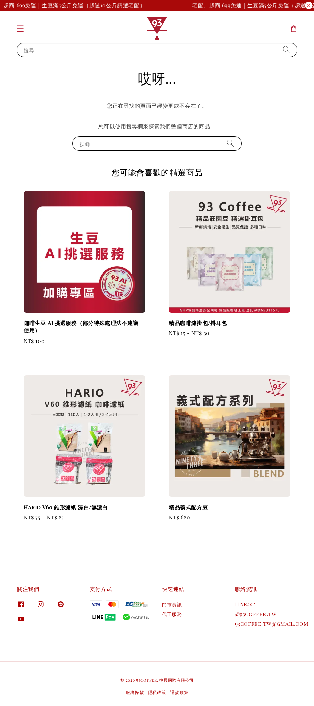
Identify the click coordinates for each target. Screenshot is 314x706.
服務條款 (135, 692)
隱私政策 (157, 692)
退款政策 (179, 692)
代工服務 (172, 614)
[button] (20, 28)
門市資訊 (172, 605)
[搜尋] (286, 49)
